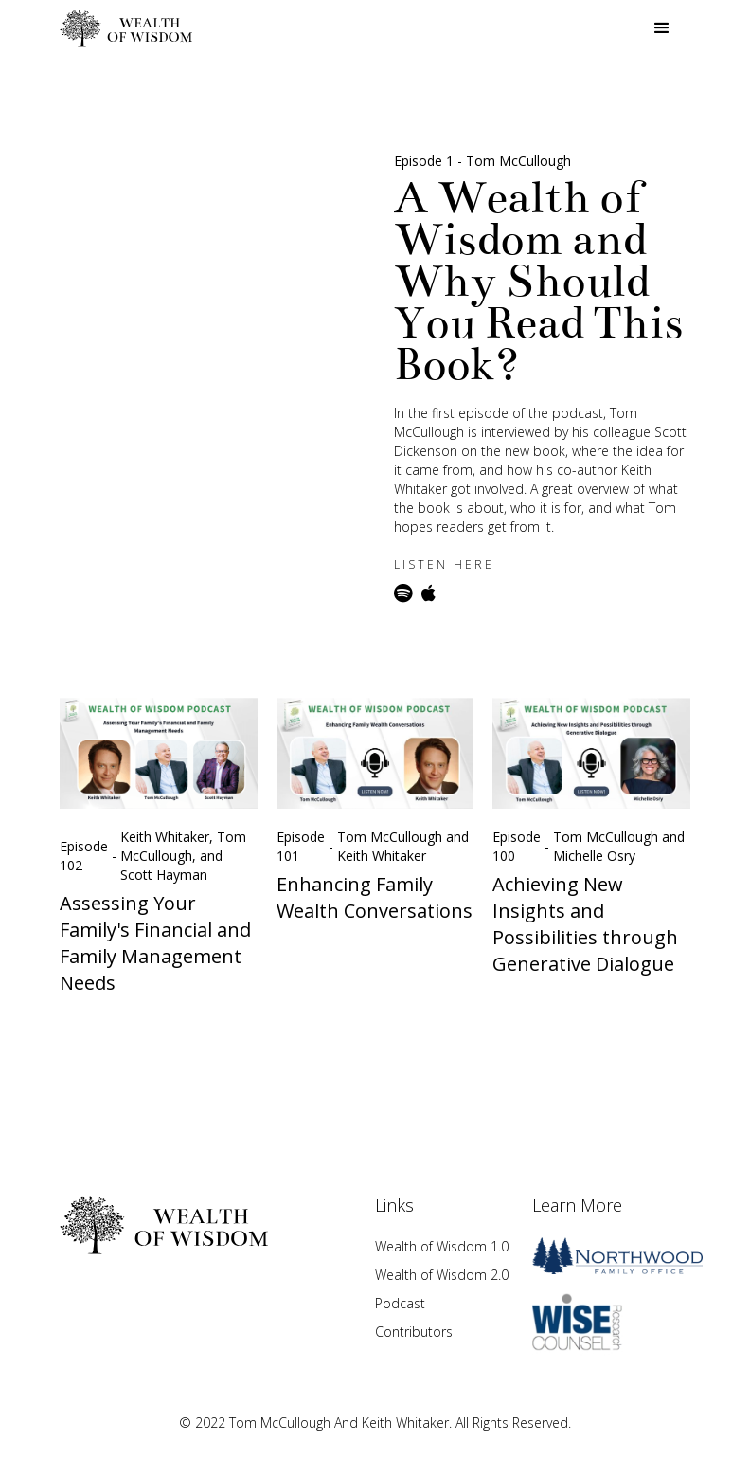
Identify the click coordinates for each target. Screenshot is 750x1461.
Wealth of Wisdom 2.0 (442, 1275)
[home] (126, 28)
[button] (662, 28)
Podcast (400, 1303)
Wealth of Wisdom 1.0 (442, 1246)
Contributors (414, 1332)
